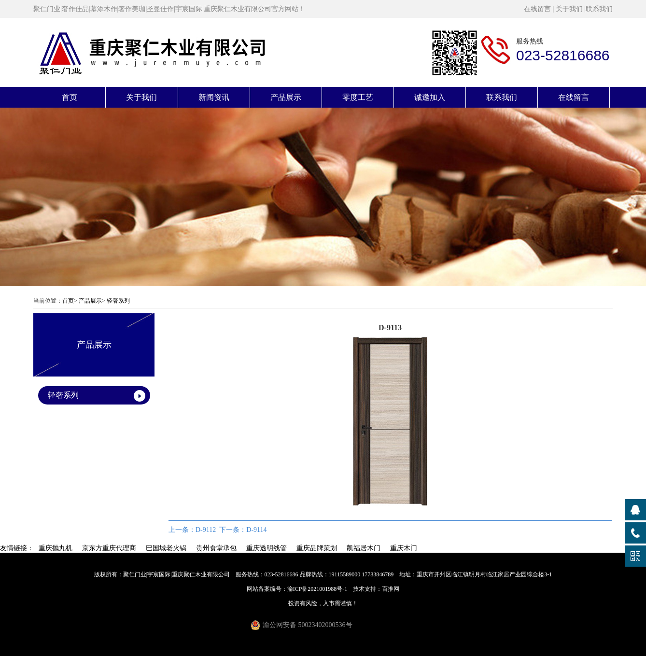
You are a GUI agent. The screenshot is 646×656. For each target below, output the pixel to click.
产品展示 (285, 97)
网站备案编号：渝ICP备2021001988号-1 (297, 589)
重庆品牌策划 (316, 548)
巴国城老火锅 (166, 548)
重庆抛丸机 (55, 548)
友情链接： (17, 548)
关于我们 (569, 9)
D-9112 (206, 529)
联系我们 (599, 9)
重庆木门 (403, 548)
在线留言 (537, 9)
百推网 (390, 589)
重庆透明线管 (266, 548)
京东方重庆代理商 (109, 548)
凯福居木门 (363, 548)
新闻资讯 (213, 97)
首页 (69, 97)
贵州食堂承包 (216, 548)
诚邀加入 (429, 97)
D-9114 (256, 529)
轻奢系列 (118, 300)
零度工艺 (357, 97)
